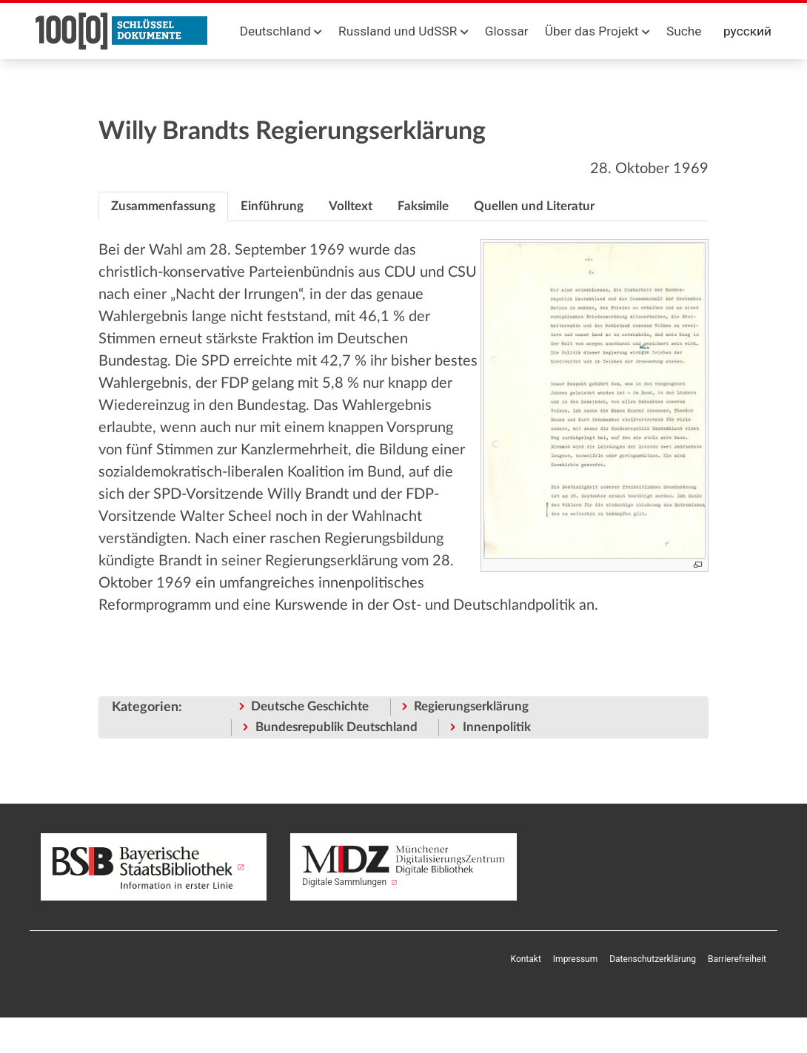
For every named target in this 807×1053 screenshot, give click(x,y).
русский (747, 31)
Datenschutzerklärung (652, 959)
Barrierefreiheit (737, 959)
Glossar (507, 31)
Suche (683, 31)
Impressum (575, 959)
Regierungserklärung (471, 706)
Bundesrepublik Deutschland (336, 727)
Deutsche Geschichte (310, 706)
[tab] (163, 206)
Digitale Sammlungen (403, 866)
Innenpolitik (497, 727)
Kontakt (526, 959)
